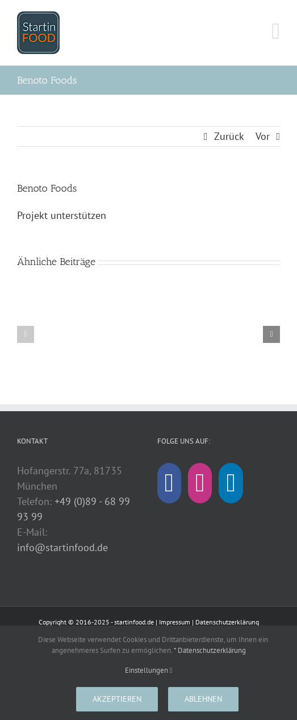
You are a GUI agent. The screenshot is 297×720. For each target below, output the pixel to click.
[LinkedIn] (230, 483)
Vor (263, 136)
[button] (25, 334)
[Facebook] (169, 483)
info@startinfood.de (62, 547)
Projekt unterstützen (61, 215)
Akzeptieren (117, 699)
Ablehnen (203, 699)
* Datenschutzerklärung (210, 650)
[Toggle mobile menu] (275, 31)
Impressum (174, 622)
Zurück (229, 136)
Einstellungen (149, 670)
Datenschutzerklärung (227, 622)
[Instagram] (200, 483)
